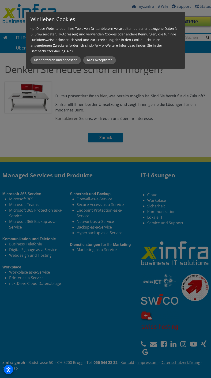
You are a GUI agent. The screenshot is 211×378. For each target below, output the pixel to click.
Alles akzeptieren (100, 60)
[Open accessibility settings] (8, 369)
